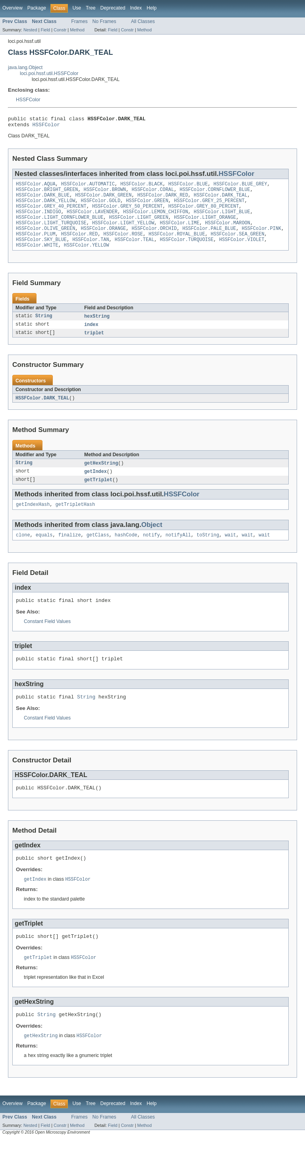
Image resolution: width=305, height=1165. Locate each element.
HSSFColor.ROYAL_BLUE (177, 244)
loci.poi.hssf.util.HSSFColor (49, 73)
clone (23, 551)
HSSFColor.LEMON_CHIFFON (155, 219)
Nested (30, 29)
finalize (69, 551)
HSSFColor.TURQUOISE (186, 250)
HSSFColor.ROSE (123, 244)
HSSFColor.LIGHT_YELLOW (123, 231)
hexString (97, 328)
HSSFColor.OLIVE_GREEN (45, 238)
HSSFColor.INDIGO (38, 219)
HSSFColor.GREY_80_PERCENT (203, 212)
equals (44, 551)
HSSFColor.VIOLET (241, 250)
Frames (79, 21)
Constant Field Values (47, 639)
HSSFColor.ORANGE (103, 238)
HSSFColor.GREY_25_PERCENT (209, 206)
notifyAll (178, 551)
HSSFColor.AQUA (36, 187)
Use (76, 8)
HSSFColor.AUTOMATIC (88, 187)
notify (151, 551)
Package (36, 8)
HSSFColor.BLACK (141, 187)
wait (230, 551)
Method (77, 29)
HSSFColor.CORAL (152, 193)
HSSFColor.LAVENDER (92, 219)
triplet (94, 346)
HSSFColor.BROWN (105, 193)
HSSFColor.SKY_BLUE (41, 250)
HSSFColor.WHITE (37, 257)
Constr (60, 29)
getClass (98, 551)
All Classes (143, 21)
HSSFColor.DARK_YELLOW (45, 206)
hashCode (126, 551)
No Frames (104, 21)
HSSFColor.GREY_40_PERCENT (51, 212)
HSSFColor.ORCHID (154, 238)
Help (151, 8)
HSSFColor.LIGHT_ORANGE (205, 225)
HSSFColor (28, 99)
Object (151, 540)
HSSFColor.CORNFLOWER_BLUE (215, 193)
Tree (91, 8)
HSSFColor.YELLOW (86, 257)
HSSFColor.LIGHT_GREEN (138, 225)
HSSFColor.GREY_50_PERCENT (127, 212)
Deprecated (112, 8)
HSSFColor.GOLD (100, 206)
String (43, 328)
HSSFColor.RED (79, 244)
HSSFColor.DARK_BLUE (42, 200)
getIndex (95, 485)
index (91, 337)
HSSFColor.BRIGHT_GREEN (47, 193)
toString (208, 551)
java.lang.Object (25, 67)
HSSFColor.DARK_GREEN (103, 200)
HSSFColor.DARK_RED (162, 200)
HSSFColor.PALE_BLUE (209, 238)
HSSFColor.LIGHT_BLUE (222, 219)
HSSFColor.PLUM (36, 244)
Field (45, 29)
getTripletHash (75, 520)
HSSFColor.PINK (262, 238)
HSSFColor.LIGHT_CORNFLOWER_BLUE (59, 225)
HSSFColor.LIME (179, 231)
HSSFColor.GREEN (147, 206)
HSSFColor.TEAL (134, 250)
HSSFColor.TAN (90, 250)
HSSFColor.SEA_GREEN (237, 244)
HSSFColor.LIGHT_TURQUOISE (51, 231)
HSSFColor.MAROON (227, 231)
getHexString (101, 477)
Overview (12, 8)
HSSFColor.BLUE (188, 187)
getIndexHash (33, 520)
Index (136, 8)
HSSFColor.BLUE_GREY (240, 187)
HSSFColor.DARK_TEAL (220, 200)
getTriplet (98, 494)
